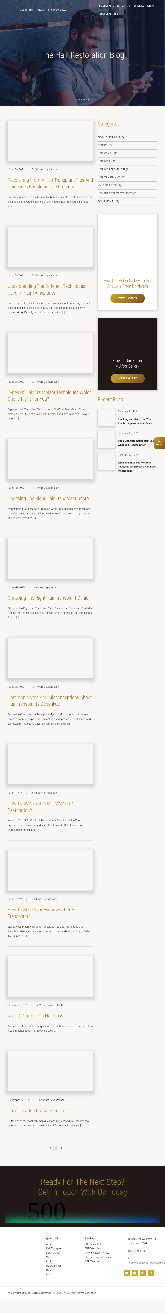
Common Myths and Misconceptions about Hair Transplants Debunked (47, 710)
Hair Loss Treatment (111, 169)
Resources (138, 5)
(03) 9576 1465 (108, 13)
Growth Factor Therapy (97, 1266)
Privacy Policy (69, 1306)
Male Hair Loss (107, 185)
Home (79, 99)
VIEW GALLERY (128, 378)
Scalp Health (106, 201)
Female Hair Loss (109, 137)
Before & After (107, 5)
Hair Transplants (39, 9)
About (24, 9)
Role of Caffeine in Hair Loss (36, 1029)
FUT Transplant (93, 1261)
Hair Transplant (109, 177)
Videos (49, 1270)
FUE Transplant (93, 1257)
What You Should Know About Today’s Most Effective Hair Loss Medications (137, 466)
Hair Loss (104, 161)
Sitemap (57, 1306)
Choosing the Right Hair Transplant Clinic (49, 605)
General (103, 145)
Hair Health (105, 153)
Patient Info (123, 5)
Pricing (49, 1274)
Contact (150, 5)
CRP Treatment (93, 1274)
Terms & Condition (87, 1306)
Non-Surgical (58, 9)
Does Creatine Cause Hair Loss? (39, 1124)
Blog (48, 1283)
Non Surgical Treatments (115, 193)
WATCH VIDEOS (127, 298)
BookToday (159, 443)
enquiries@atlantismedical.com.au (146, 1276)
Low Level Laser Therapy (98, 1270)
